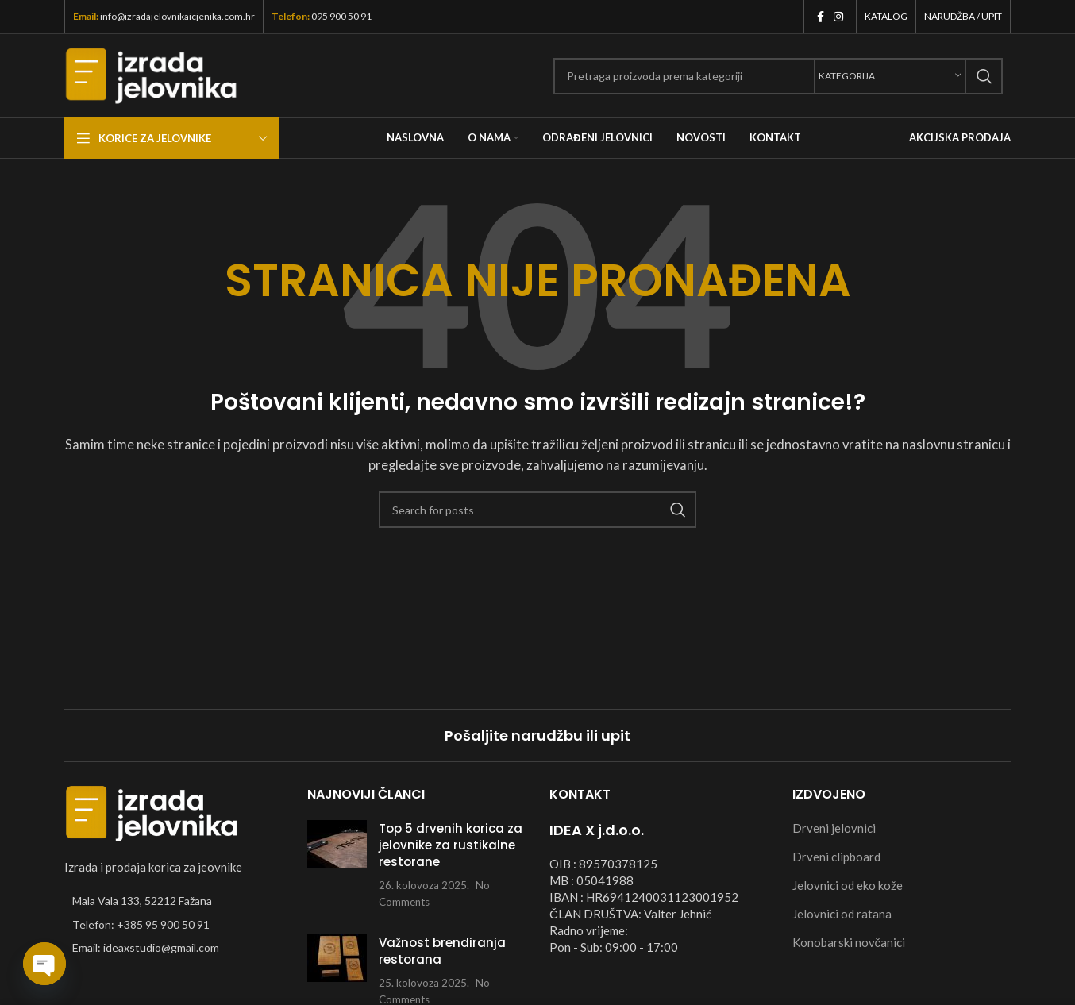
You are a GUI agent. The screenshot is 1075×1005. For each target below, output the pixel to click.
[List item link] (173, 925)
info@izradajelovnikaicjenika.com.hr (177, 16)
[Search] (778, 76)
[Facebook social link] (820, 17)
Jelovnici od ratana (842, 914)
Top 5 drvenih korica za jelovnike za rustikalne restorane (450, 845)
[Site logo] (151, 74)
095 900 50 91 (341, 16)
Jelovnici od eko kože (847, 885)
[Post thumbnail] (337, 865)
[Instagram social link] (838, 17)
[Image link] (151, 812)
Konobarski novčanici (849, 942)
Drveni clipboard (836, 856)
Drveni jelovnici (834, 828)
